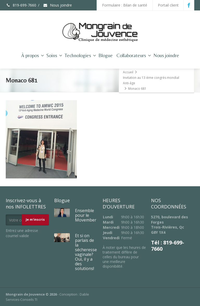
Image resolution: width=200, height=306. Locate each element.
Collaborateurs (133, 55)
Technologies (80, 55)
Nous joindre (57, 5)
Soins (54, 55)
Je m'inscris (35, 219)
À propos (32, 55)
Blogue (105, 55)
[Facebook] (189, 5)
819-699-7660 (21, 5)
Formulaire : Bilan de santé (124, 5)
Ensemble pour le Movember (85, 215)
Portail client (168, 5)
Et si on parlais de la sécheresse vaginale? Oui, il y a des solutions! (86, 252)
